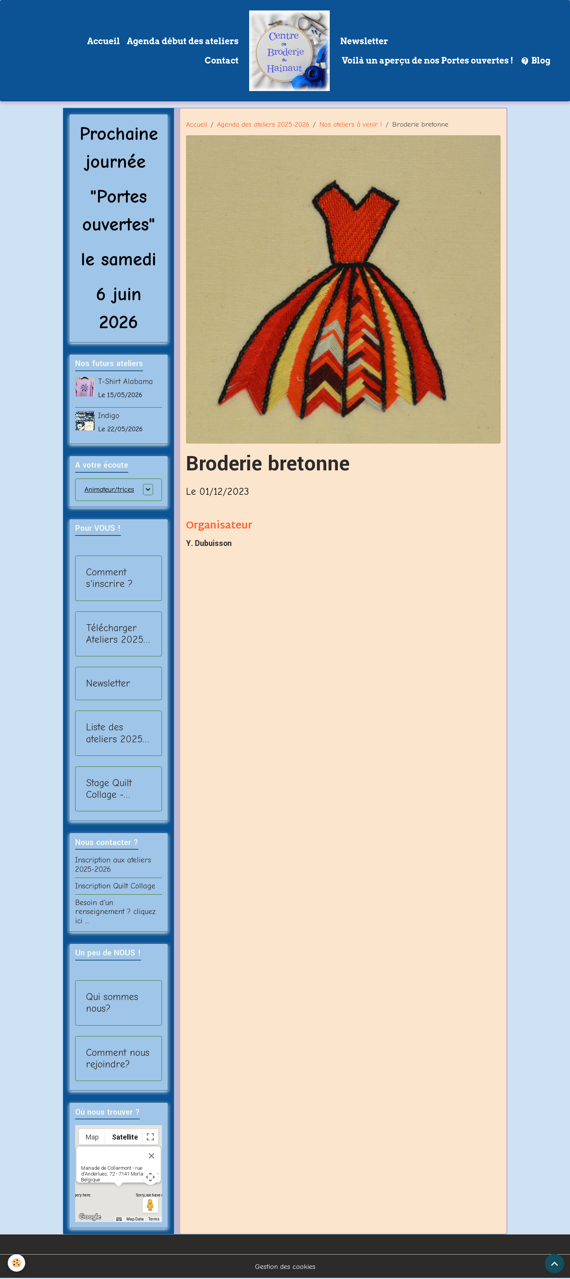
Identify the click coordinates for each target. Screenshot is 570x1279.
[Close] (151, 1155)
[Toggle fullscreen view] (150, 1137)
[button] (119, 1194)
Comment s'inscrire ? (109, 577)
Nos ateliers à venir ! (350, 124)
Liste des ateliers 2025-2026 (116, 733)
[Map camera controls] (150, 1177)
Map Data (135, 1219)
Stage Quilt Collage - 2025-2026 (110, 788)
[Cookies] (16, 1263)
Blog (535, 61)
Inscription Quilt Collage (115, 885)
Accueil (103, 41)
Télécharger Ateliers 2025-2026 (116, 634)
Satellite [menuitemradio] (125, 1137)
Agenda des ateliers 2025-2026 (263, 124)
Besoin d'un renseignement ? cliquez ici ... (115, 912)
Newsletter (364, 41)
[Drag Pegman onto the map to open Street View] (150, 1205)
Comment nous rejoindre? (118, 1058)
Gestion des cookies (285, 1267)
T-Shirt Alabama (125, 381)
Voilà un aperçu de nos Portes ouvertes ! (426, 60)
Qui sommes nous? (112, 1002)
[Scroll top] (554, 1263)
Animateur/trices (109, 489)
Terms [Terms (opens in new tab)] (154, 1219)
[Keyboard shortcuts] (119, 1219)
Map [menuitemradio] (92, 1137)
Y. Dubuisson (209, 543)
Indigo (108, 415)
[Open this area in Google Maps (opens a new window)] (90, 1217)
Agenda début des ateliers (183, 41)
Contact (222, 60)
